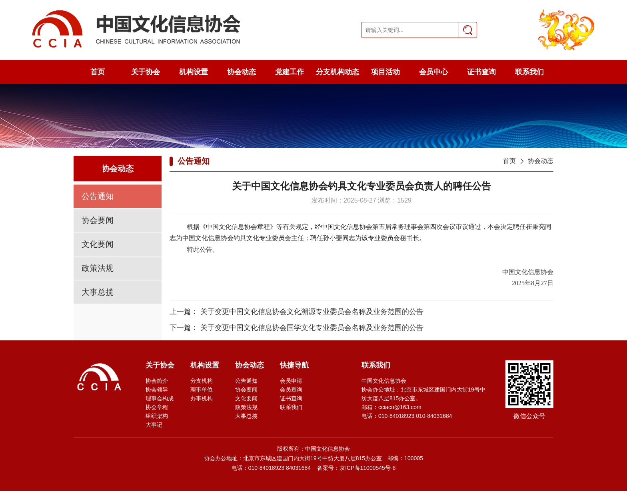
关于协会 (145, 72)
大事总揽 (98, 292)
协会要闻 (98, 220)
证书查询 (481, 72)
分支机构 (201, 381)
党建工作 (289, 72)
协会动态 (241, 72)
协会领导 (157, 389)
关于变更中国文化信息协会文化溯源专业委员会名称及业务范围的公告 (311, 312)
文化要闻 (98, 244)
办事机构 (201, 398)
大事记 (154, 424)
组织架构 (157, 416)
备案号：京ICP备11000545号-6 (356, 468)
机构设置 (193, 72)
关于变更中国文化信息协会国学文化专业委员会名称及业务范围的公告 (311, 328)
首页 (97, 72)
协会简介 (157, 381)
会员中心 (433, 72)
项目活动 (385, 72)
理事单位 (201, 389)
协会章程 (157, 407)
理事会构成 (160, 398)
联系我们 (529, 72)
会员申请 (291, 381)
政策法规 (98, 268)
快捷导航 (294, 365)
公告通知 (98, 196)
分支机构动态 (337, 72)
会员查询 (291, 389)
